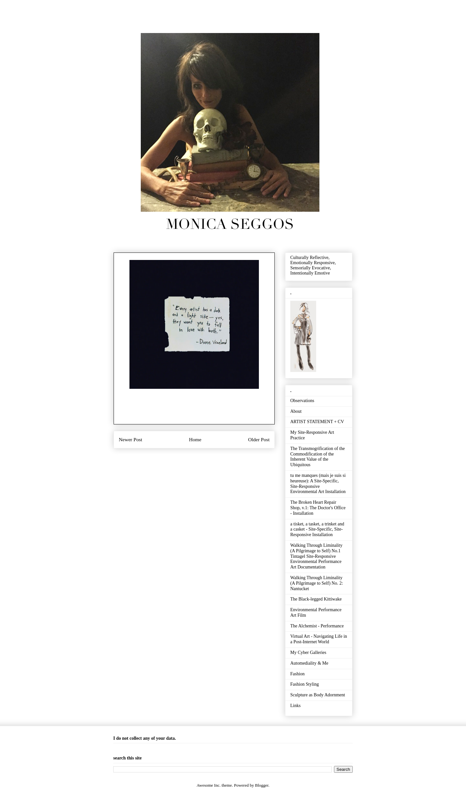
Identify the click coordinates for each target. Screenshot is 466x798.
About (296, 411)
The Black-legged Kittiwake (316, 599)
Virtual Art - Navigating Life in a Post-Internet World (318, 639)
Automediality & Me (309, 663)
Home (195, 439)
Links (295, 705)
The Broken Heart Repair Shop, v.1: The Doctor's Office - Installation (318, 508)
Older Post (259, 439)
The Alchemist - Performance (317, 626)
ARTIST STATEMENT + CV (317, 421)
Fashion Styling (304, 684)
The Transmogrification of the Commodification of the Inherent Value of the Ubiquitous (317, 456)
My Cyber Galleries (308, 652)
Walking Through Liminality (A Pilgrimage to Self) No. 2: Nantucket (316, 583)
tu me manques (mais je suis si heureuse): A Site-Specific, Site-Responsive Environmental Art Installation (318, 483)
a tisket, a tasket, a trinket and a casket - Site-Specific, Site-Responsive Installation (317, 529)
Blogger (261, 785)
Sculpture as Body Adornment (317, 694)
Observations (302, 400)
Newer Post (130, 439)
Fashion (297, 673)
